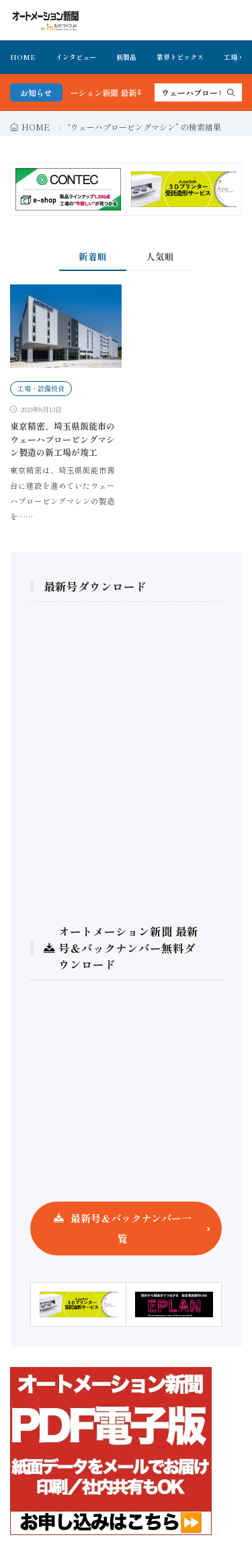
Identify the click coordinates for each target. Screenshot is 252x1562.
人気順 (160, 256)
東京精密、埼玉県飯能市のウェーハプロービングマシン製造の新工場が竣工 (62, 439)
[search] (231, 92)
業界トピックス (180, 57)
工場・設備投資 (41, 388)
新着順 (93, 256)
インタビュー (76, 57)
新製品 (126, 57)
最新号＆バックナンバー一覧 (131, 1228)
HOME (23, 57)
